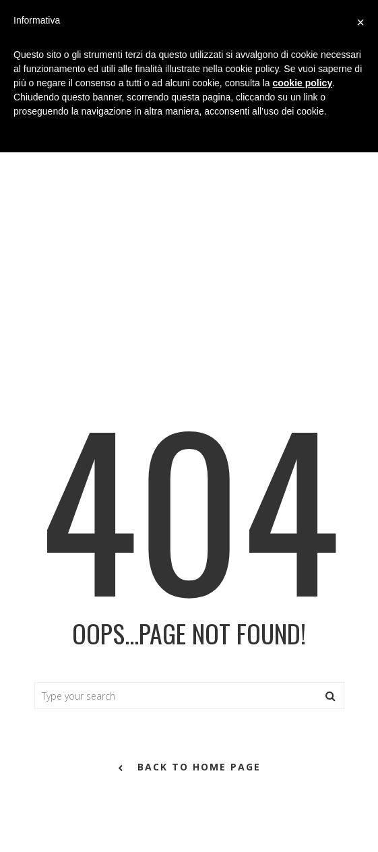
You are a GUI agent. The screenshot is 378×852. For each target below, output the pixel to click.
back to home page (189, 768)
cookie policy (302, 83)
